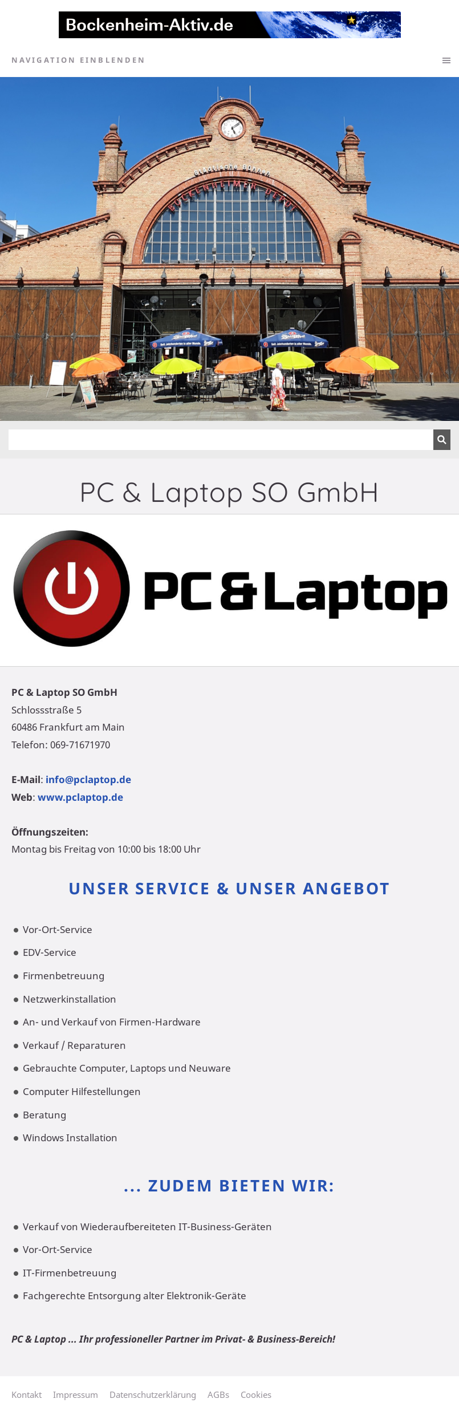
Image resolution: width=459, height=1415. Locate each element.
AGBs (218, 1394)
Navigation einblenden (78, 60)
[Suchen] (221, 439)
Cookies (256, 1394)
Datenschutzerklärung (152, 1394)
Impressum (75, 1394)
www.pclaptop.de (80, 797)
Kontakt (26, 1394)
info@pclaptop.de (88, 779)
